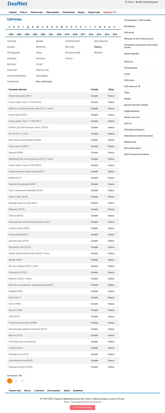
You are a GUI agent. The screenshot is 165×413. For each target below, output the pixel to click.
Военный (12, 70)
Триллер (11, 41)
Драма (39, 41)
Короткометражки (16, 75)
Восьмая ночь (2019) (18, 354)
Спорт (39, 64)
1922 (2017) (14, 316)
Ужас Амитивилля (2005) (20, 360)
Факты (27, 390)
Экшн (39, 52)
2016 (91, 34)
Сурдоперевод (131, 111)
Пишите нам (94, 12)
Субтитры (129, 32)
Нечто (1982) (15, 304)
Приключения (72, 41)
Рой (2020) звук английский (22, 341)
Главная (13, 12)
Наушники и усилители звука (138, 136)
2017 (83, 34)
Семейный (12, 81)
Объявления (68, 12)
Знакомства (36, 12)
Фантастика (42, 70)
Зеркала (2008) (16, 152)
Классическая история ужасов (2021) (26, 171)
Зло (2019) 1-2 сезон (18, 133)
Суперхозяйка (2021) (18, 234)
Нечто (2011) (15, 297)
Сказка (69, 58)
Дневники (78, 390)
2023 (35, 34)
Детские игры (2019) (19, 241)
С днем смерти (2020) (19, 228)
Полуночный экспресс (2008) (23, 323)
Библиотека (130, 142)
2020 (59, 34)
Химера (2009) (15, 291)
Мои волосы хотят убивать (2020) (25, 140)
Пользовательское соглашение (86, 402)
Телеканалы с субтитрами (137, 20)
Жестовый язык (132, 148)
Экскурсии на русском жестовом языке (141, 46)
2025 (19, 34)
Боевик (11, 47)
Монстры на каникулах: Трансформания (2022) (31, 285)
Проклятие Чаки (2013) (20, 247)
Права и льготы (132, 117)
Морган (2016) (15, 335)
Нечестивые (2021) (18, 115)
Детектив (41, 47)
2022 (43, 34)
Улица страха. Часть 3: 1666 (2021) (25, 165)
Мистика (69, 47)
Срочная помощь (82, 407)
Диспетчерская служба (136, 105)
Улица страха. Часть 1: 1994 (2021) (25, 121)
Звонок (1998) (15, 310)
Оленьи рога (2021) (18, 272)
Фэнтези (40, 58)
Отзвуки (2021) (16, 348)
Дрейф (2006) (15, 260)
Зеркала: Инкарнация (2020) (22, 184)
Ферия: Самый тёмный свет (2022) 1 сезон (29, 253)
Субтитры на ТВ (132, 86)
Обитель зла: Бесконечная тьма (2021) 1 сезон (31, 108)
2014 (107, 34)
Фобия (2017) (15, 178)
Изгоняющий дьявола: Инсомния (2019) (28, 329)
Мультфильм (101, 41)
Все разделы (53, 390)
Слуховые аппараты (134, 129)
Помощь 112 (109, 12)
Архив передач (131, 53)
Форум (81, 12)
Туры (126, 92)
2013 (115, 34)
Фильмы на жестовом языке (139, 38)
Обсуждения (130, 68)
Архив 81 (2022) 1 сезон (20, 278)
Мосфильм (129, 26)
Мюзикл (98, 52)
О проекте (39, 390)
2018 (75, 34)
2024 (27, 34)
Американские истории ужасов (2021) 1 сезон (31, 159)
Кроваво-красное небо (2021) (23, 203)
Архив (67, 390)
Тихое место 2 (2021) (19, 146)
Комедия (11, 58)
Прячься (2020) (16, 215)
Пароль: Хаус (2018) (18, 197)
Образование (52, 12)
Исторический (72, 52)
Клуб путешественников (136, 154)
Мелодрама (13, 52)
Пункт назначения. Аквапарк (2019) (26, 190)
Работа (23, 12)
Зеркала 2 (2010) (17, 209)
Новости (128, 61)
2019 (67, 34)
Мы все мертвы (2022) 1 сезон (23, 266)
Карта (66, 402)
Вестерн (11, 64)
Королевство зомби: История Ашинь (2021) (30, 222)
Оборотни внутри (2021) (20, 96)
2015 (99, 34)
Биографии (42, 75)
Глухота (128, 123)
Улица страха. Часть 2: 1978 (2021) (25, 102)
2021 (51, 34)
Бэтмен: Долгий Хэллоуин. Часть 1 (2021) (28, 127)
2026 (11, 34)
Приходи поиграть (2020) (21, 367)
